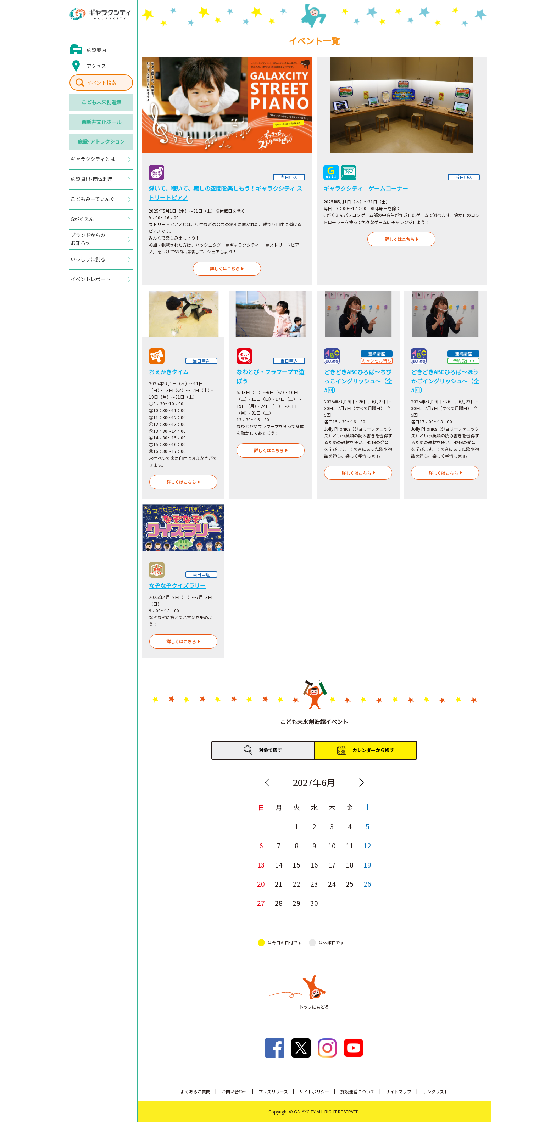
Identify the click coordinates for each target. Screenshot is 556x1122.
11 (350, 845)
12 (367, 845)
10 (332, 845)
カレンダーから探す (373, 750)
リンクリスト (435, 1091)
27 (261, 903)
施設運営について (357, 1091)
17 (332, 864)
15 (296, 864)
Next (361, 782)
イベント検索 (101, 82)
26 (367, 883)
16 (314, 864)
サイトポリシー (314, 1091)
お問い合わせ (234, 1091)
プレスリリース (273, 1091)
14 (279, 864)
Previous (267, 782)
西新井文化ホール (101, 121)
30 (314, 903)
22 (296, 883)
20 (261, 883)
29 (296, 903)
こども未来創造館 (101, 102)
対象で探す (270, 750)
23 (314, 883)
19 (367, 864)
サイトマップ (398, 1091)
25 (350, 883)
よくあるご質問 (195, 1091)
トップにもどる (314, 1007)
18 (350, 864)
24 (332, 883)
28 (279, 903)
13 (261, 864)
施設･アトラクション (101, 141)
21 (279, 883)
